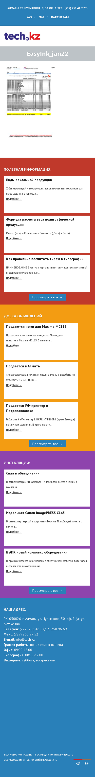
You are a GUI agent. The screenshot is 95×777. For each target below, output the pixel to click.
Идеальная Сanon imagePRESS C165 (35, 513)
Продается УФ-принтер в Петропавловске (27, 408)
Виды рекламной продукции (29, 180)
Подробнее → (14, 199)
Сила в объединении (22, 473)
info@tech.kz (25, 639)
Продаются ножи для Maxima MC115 (36, 326)
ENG (41, 17)
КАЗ (29, 17)
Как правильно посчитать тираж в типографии (44, 259)
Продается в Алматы (23, 366)
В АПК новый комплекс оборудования (36, 552)
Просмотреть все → (47, 297)
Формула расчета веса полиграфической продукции (40, 222)
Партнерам (60, 17)
